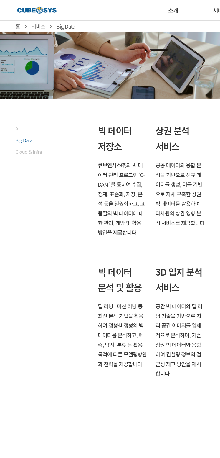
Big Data (66, 26)
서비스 (38, 26)
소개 (173, 10)
